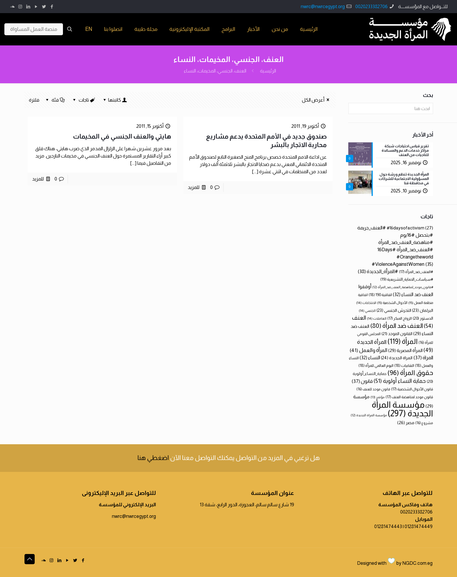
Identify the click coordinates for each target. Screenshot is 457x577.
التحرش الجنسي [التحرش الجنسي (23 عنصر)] (394, 310)
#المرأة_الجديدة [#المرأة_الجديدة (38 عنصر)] (378, 271)
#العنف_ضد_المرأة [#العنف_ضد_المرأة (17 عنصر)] (416, 272)
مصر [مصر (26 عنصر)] (405, 422)
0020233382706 (371, 6)
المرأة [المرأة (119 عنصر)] (402, 341)
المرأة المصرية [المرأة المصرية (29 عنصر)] (405, 350)
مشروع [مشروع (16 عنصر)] (424, 423)
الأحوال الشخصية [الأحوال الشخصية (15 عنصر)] (392, 303)
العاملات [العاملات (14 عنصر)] (376, 318)
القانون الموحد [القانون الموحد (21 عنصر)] (397, 333)
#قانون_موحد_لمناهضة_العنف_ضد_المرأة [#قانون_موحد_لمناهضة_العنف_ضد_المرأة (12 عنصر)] (402, 287)
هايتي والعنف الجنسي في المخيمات (122, 136)
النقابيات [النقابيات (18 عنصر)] (404, 365)
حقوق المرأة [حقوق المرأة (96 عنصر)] (410, 372)
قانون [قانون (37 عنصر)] (362, 381)
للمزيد (193, 187)
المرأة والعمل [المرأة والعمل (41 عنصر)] (368, 350)
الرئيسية (268, 71)
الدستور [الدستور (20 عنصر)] (423, 318)
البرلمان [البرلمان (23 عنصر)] (422, 310)
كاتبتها (114, 100)
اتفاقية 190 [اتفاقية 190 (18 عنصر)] (380, 295)
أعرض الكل (316, 100)
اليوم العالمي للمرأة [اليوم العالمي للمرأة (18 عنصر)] (375, 365)
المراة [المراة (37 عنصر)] (423, 357)
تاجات (83, 100)
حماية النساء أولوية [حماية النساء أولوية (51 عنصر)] (400, 381)
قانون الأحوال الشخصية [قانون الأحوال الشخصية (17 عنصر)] (412, 389)
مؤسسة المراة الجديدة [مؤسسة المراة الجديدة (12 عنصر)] (369, 415)
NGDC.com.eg (417, 563)
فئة (55, 100)
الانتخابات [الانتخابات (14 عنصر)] (366, 303)
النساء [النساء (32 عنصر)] (370, 357)
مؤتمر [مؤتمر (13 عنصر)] (377, 397)
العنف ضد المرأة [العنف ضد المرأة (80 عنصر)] (396, 325)
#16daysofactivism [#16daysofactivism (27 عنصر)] (410, 227)
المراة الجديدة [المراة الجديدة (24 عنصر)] (396, 357)
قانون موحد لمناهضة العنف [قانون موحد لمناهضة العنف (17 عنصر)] (409, 397)
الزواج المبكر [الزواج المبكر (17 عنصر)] (399, 318)
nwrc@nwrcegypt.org (323, 6)
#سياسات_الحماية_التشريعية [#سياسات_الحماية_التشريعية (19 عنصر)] (406, 279)
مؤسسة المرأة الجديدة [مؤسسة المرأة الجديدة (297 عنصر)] (402, 409)
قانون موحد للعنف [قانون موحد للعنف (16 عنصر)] (373, 389)
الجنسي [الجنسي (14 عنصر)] (367, 310)
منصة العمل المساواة (33, 29)
